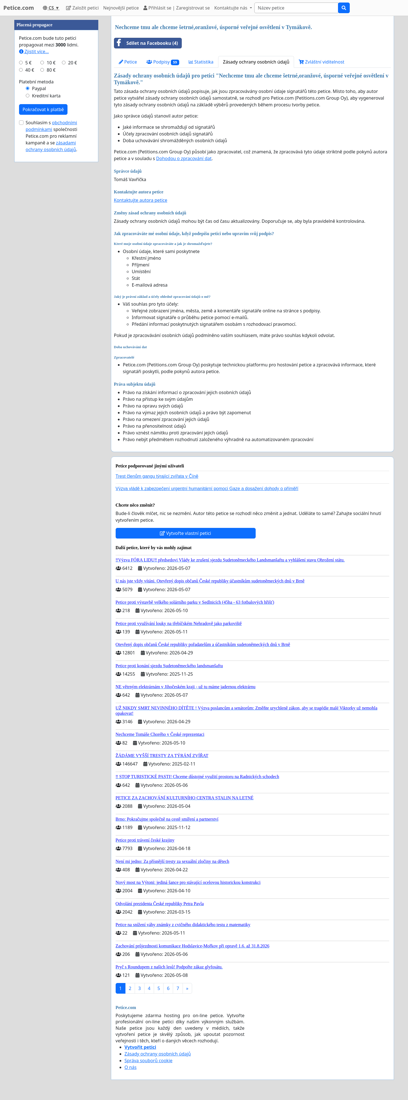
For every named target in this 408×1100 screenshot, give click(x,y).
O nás (131, 1067)
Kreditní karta (46, 96)
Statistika (201, 62)
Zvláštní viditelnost (321, 62)
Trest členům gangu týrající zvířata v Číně (157, 476)
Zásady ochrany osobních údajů (256, 62)
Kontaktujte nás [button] (231, 8)
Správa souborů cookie (148, 1060)
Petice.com (18, 7)
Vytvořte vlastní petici (185, 533)
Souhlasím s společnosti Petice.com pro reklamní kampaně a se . (51, 136)
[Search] (296, 8)
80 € (51, 70)
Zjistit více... (34, 51)
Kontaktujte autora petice (140, 200)
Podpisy (162, 62)
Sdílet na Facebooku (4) (146, 43)
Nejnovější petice (121, 8)
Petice (128, 62)
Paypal (39, 88)
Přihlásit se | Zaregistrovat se (176, 8)
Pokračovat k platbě (43, 109)
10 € (51, 63)
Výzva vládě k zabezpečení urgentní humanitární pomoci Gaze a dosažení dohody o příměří (207, 488)
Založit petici (82, 8)
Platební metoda (36, 82)
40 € (29, 70)
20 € (72, 63)
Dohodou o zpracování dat (184, 158)
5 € (28, 63)
